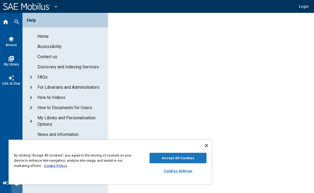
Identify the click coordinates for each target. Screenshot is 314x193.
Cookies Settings (160, 171)
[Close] (185, 145)
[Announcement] (5, 183)
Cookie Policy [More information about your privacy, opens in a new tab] (75, 166)
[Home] (5, 22)
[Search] (16, 22)
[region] (100, 162)
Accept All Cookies (160, 158)
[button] (304, 6)
